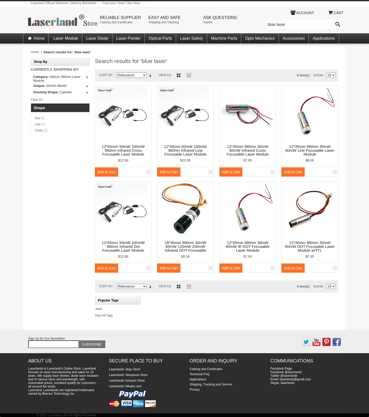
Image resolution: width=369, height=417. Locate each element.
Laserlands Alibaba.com (125, 386)
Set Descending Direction (151, 76)
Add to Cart (106, 172)
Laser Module (65, 38)
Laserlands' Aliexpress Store (128, 375)
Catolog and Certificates (116, 22)
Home (36, 38)
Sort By (105, 75)
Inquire (208, 22)
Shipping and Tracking (163, 22)
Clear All (36, 99)
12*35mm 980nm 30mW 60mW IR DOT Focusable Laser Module (248, 246)
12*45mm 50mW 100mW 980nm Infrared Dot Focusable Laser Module (123, 246)
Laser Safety (191, 38)
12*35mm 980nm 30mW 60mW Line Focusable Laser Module (309, 150)
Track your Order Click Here (121, 3)
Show (318, 75)
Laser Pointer (128, 38)
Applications (324, 38)
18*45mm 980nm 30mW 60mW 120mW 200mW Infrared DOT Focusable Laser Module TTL (185, 247)
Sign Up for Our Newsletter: (47, 338)
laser (99, 309)
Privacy (195, 389)
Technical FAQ (199, 374)
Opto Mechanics (260, 38)
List (187, 75)
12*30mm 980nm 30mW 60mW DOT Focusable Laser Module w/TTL (310, 246)
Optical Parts (160, 38)
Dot (39, 118)
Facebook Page (281, 368)
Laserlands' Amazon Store (127, 380)
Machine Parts (224, 38)
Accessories (294, 38)
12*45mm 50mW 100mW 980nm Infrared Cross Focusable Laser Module (123, 150)
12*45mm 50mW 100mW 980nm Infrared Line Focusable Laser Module (185, 150)
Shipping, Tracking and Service (211, 384)
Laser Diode (97, 38)
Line (40, 124)
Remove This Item (87, 77)
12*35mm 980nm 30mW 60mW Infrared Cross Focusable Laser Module (248, 150)
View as (164, 75)
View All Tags (104, 315)
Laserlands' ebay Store (124, 369)
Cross (41, 130)
